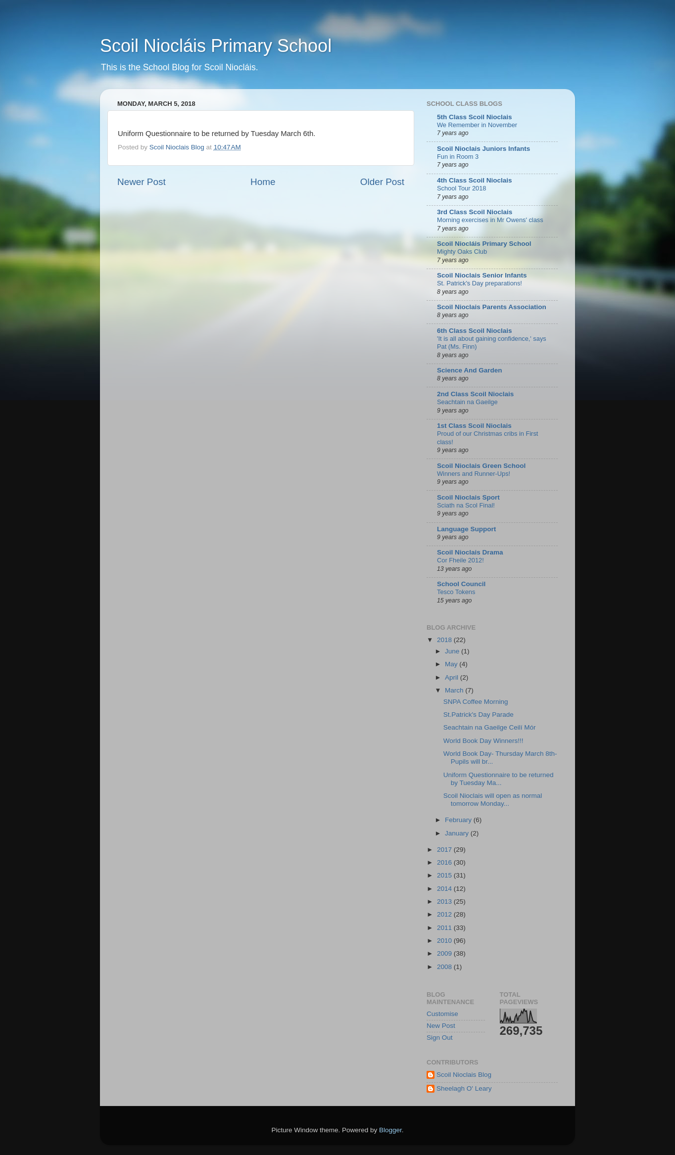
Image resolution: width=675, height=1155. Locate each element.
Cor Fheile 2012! (460, 560)
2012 (445, 914)
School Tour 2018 (461, 188)
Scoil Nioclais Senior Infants (482, 275)
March (455, 690)
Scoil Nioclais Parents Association (491, 307)
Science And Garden (469, 370)
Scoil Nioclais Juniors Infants (483, 148)
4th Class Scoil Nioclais (474, 180)
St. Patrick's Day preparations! (479, 283)
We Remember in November (477, 125)
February (459, 820)
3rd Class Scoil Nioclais (474, 212)
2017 (445, 849)
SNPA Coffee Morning (475, 701)
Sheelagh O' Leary (463, 1088)
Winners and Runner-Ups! (473, 473)
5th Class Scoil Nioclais (474, 117)
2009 (445, 953)
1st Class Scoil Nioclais (474, 425)
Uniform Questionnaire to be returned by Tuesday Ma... (498, 778)
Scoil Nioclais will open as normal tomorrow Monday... (492, 799)
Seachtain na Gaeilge (467, 402)
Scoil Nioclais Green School (481, 465)
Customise (442, 1013)
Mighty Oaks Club (462, 251)
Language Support (466, 529)
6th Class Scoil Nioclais (474, 330)
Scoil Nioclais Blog (463, 1074)
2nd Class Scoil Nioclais (475, 394)
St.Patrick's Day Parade (478, 714)
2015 (445, 875)
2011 (445, 927)
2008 (445, 966)
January (458, 833)
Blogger (390, 1130)
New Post (441, 1025)
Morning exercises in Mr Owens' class (490, 220)
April (452, 677)
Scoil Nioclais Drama (470, 552)
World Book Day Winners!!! (483, 740)
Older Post (382, 182)
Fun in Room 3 (458, 156)
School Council (461, 584)
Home (262, 182)
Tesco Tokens (456, 592)
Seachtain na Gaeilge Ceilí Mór (489, 727)
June (453, 651)
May (452, 664)
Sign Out (440, 1037)
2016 (445, 862)
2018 (445, 640)
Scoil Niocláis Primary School (216, 46)
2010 (445, 940)
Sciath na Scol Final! (466, 505)
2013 (445, 901)
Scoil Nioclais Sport (468, 497)
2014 (445, 888)
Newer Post (141, 182)
